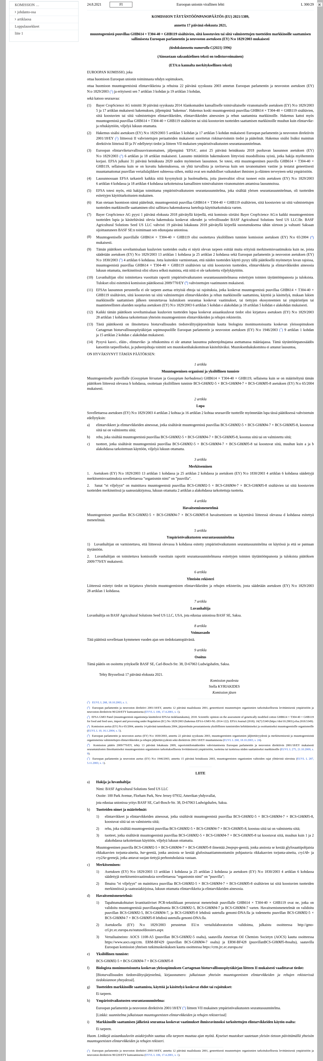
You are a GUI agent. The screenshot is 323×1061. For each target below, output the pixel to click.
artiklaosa (23, 19)
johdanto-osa (25, 12)
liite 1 (19, 33)
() (111, 92)
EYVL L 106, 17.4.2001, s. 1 (162, 711)
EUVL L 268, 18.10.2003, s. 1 (109, 702)
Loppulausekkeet (27, 26)
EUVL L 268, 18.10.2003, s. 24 (242, 740)
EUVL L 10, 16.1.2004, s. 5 (104, 730)
